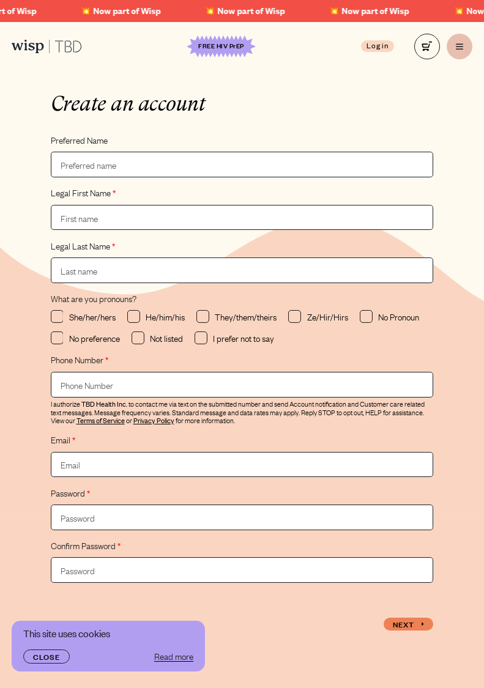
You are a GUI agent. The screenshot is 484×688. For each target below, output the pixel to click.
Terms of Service (100, 420)
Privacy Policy (153, 420)
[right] (427, 46)
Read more (173, 656)
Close (46, 656)
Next (408, 624)
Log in (378, 45)
